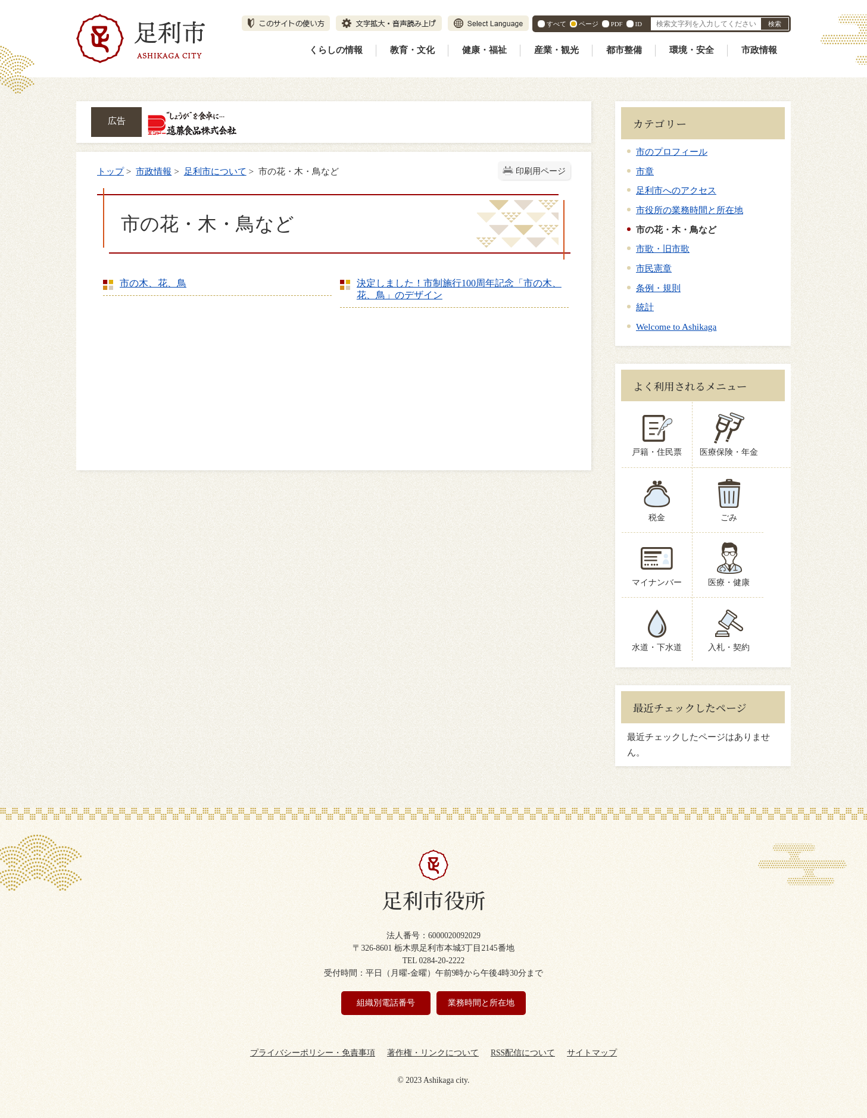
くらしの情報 (336, 50)
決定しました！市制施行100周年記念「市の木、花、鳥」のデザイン (459, 289)
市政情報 (759, 50)
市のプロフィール (671, 151)
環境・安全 (691, 50)
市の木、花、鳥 (153, 283)
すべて (556, 23)
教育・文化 (412, 50)
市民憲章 (654, 268)
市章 (645, 171)
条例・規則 (658, 288)
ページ (588, 23)
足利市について (215, 171)
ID (638, 23)
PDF (617, 23)
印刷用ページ (541, 171)
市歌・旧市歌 (663, 248)
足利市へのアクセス (676, 190)
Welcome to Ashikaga (676, 326)
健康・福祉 (484, 50)
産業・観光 (556, 50)
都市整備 (624, 50)
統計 (645, 307)
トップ (110, 171)
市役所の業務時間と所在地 (689, 210)
